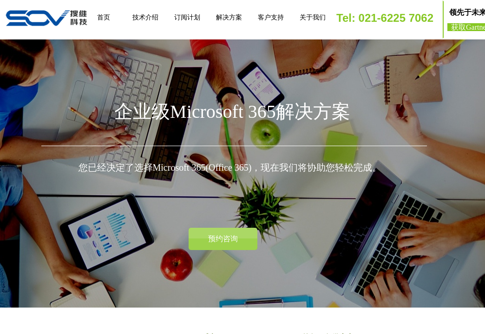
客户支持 (271, 17)
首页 (103, 17)
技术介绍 (145, 17)
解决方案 (229, 17)
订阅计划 (187, 17)
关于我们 (313, 17)
